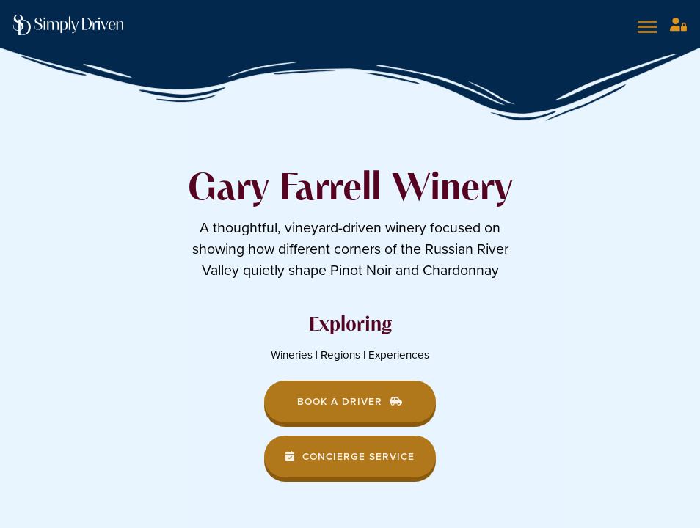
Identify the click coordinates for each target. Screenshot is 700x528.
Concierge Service (350, 456)
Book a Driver (350, 401)
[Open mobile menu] (649, 26)
